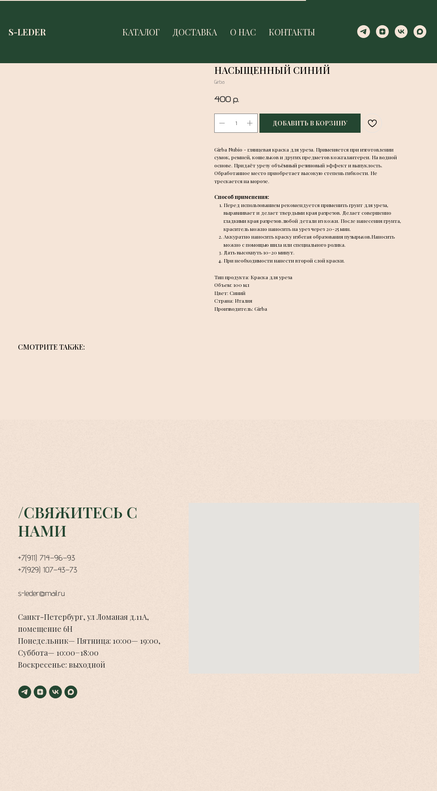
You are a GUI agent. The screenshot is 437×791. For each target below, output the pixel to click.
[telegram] (363, 31)
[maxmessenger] (420, 31)
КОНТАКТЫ (292, 32)
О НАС (243, 32)
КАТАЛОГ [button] (141, 32)
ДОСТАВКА (194, 32)
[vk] (401, 31)
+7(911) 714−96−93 (46, 557)
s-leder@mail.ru (41, 593)
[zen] (382, 31)
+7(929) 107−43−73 (47, 569)
